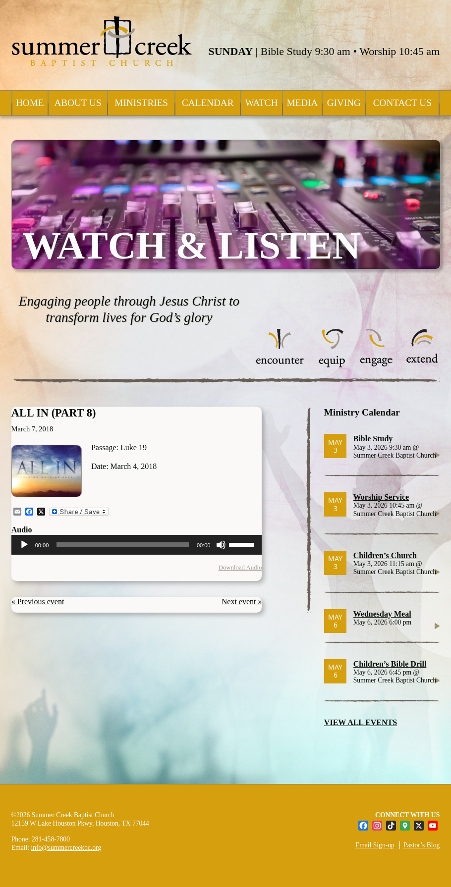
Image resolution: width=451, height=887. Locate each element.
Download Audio (240, 567)
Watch (261, 103)
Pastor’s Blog (421, 845)
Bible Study (373, 438)
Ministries (141, 103)
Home (30, 103)
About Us (77, 103)
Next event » (242, 601)
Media (302, 103)
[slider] (122, 544)
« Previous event (37, 601)
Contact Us (402, 103)
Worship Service (381, 497)
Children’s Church (385, 555)
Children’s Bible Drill (390, 664)
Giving (344, 103)
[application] (136, 545)
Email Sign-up (375, 845)
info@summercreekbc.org (66, 847)
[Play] (24, 545)
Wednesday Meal (382, 614)
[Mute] (221, 545)
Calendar (207, 103)
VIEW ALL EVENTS (360, 722)
